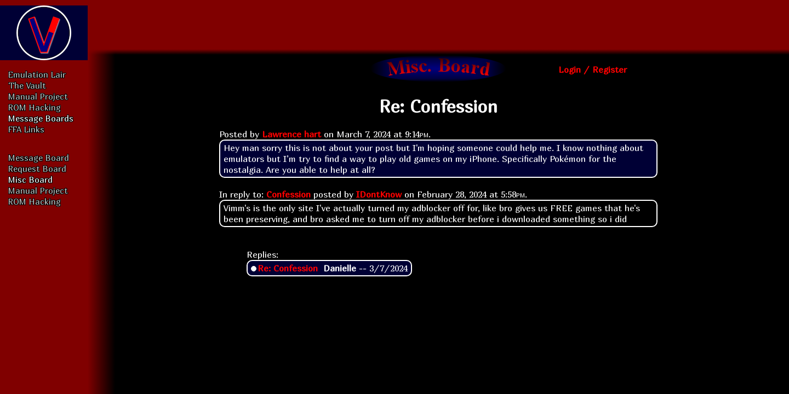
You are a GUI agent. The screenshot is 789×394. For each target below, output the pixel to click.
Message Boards (40, 118)
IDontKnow (379, 194)
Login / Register (592, 69)
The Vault (27, 85)
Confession (288, 194)
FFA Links (26, 129)
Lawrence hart (291, 134)
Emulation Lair (37, 74)
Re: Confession (288, 268)
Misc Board (30, 179)
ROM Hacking (34, 107)
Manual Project (38, 96)
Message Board (38, 158)
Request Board (37, 168)
